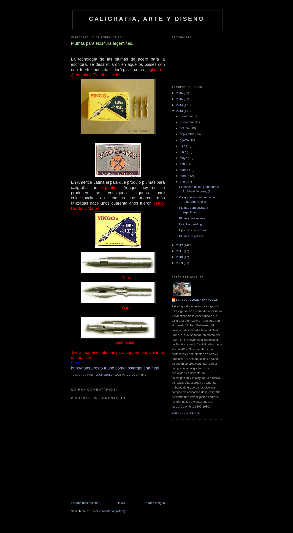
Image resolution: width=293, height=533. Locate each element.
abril (183, 164)
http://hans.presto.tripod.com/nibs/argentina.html (115, 368)
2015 (180, 99)
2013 (180, 111)
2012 (180, 245)
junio (183, 152)
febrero (185, 176)
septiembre (187, 134)
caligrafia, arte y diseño (146, 18)
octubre (185, 128)
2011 (180, 251)
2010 (180, 257)
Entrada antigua (154, 503)
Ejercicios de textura (192, 230)
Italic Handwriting (190, 224)
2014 (180, 105)
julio (183, 146)
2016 (180, 93)
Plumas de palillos (191, 236)
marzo (184, 170)
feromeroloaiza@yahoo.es (197, 300)
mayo (184, 158)
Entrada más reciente (85, 503)
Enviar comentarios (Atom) (107, 511)
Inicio (121, 503)
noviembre (187, 122)
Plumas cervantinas (192, 218)
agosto (185, 140)
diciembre (187, 116)
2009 (180, 263)
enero (184, 181)
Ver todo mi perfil (186, 413)
